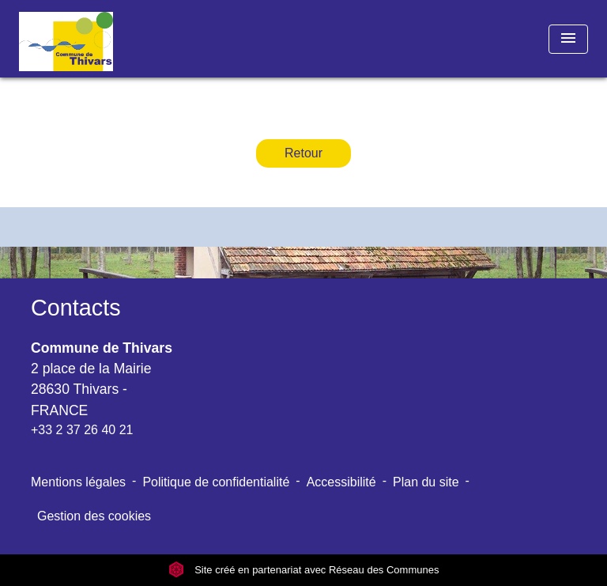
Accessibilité (341, 482)
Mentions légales (78, 482)
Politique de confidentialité (215, 482)
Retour (303, 153)
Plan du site (426, 482)
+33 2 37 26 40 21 (82, 430)
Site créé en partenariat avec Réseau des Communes (303, 570)
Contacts (76, 307)
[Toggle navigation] (568, 39)
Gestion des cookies (94, 516)
